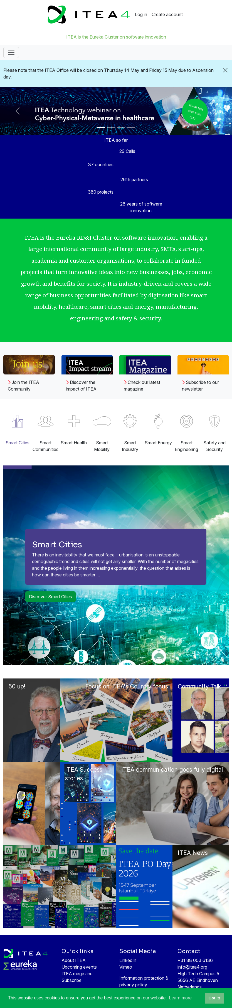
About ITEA (73, 960)
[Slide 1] (101, 128)
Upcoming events (79, 967)
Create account (167, 14)
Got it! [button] (214, 998)
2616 (134, 179)
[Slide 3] (121, 128)
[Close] (225, 70)
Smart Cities (57, 544)
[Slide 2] (111, 128)
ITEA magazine (77, 973)
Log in (141, 14)
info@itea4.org (192, 967)
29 (127, 151)
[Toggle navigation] (11, 52)
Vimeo (125, 967)
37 (100, 164)
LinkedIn (127, 960)
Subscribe (71, 980)
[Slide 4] (131, 128)
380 (100, 192)
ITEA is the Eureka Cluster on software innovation (116, 37)
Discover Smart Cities (50, 596)
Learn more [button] (180, 998)
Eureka (65, 237)
